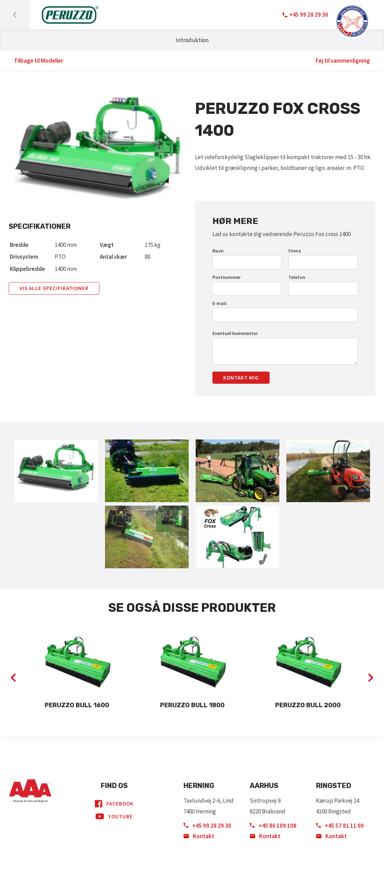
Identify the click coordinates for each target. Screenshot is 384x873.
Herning (198, 785)
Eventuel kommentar (235, 333)
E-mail (219, 303)
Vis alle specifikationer (54, 288)
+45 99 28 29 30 (207, 825)
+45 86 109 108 (273, 825)
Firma (294, 251)
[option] (77, 672)
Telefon (296, 277)
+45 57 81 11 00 (340, 825)
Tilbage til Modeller (38, 60)
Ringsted (333, 785)
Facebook (114, 804)
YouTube (114, 816)
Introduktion (192, 40)
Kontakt (198, 836)
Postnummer (226, 277)
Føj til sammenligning (343, 60)
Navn (218, 251)
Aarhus (264, 785)
